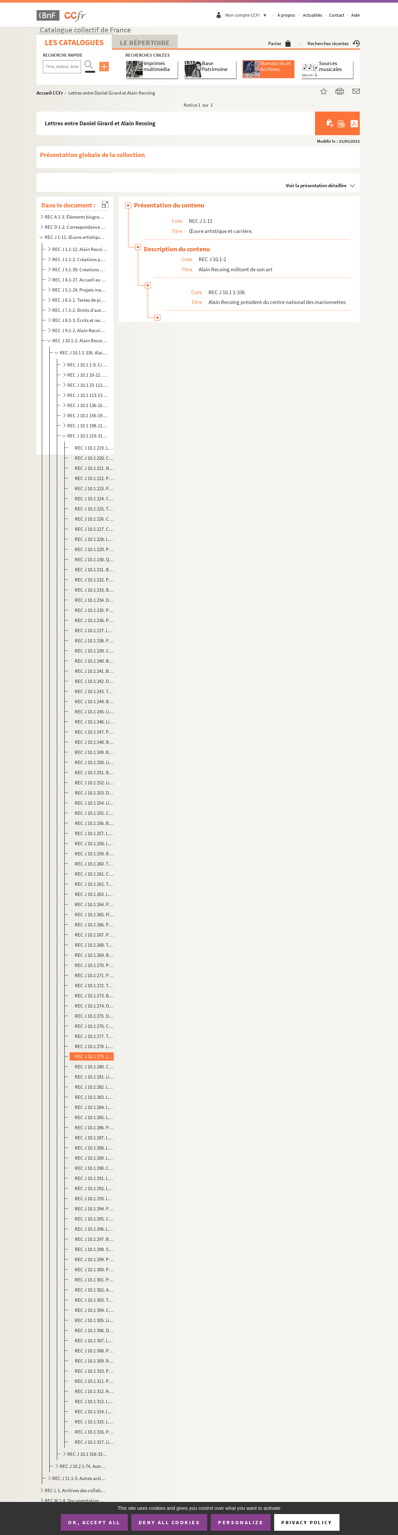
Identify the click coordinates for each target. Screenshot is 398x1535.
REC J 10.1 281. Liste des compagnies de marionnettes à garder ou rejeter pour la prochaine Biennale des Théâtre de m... (95, 1077)
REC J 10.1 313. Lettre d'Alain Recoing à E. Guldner (95, 1401)
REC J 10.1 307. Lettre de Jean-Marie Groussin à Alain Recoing (95, 1340)
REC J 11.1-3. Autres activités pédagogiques (79, 1478)
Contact (336, 15)
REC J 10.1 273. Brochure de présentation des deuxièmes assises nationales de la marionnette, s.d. (95, 995)
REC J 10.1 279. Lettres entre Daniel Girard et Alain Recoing (95, 1056)
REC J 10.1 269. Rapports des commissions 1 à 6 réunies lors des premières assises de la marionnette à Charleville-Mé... (95, 955)
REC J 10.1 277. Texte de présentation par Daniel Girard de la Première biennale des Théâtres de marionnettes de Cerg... (95, 1036)
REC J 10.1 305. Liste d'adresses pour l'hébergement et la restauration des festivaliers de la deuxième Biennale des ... (95, 1320)
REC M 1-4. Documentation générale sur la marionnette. (75, 1500)
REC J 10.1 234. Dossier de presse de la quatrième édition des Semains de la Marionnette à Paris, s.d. (95, 600)
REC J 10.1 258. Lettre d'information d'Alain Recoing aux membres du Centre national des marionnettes (95, 843)
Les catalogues (74, 42)
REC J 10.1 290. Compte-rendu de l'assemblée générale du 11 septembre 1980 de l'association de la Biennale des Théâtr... (95, 1168)
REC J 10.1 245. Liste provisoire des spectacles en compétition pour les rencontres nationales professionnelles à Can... (95, 711)
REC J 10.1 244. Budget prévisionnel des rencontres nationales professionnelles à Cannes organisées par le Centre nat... (95, 701)
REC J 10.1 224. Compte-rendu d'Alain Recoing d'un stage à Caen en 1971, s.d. (95, 498)
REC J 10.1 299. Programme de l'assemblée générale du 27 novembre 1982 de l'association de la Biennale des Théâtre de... (95, 1259)
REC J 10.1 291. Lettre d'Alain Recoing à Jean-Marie (95, 1178)
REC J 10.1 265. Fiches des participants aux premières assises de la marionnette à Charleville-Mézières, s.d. (95, 914)
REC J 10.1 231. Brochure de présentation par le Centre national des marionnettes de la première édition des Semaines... (95, 569)
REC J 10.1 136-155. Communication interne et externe (87, 405)
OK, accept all (94, 1522)
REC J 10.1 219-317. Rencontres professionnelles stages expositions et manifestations (87, 436)
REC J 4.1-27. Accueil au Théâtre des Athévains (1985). (79, 280)
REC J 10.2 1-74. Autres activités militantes (84, 1466)
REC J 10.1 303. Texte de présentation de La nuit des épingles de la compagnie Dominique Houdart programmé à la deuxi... (95, 1300)
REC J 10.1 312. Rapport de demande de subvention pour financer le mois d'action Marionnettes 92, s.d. (95, 1391)
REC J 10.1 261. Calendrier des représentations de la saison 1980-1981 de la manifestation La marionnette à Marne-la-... (95, 874)
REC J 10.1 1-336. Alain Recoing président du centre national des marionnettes (84, 352)
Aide (355, 15)
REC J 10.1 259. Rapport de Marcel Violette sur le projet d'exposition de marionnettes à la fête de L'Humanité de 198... (95, 853)
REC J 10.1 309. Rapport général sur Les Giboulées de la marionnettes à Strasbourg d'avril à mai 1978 (95, 1361)
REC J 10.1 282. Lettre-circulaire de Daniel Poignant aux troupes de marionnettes (95, 1087)
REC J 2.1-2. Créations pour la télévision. (79, 259)
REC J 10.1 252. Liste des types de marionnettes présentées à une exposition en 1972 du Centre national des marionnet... (95, 782)
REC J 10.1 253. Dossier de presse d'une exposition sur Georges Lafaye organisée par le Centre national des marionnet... (95, 793)
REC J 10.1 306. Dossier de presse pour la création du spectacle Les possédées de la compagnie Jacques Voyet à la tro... (95, 1330)
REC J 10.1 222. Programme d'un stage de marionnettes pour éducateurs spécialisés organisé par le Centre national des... (95, 478)
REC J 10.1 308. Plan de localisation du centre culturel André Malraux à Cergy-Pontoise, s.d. (95, 1351)
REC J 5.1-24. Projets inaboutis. (79, 290)
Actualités (312, 15)
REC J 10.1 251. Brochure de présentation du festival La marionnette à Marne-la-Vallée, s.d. (95, 772)
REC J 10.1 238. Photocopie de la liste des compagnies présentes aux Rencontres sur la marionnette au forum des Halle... (95, 640)
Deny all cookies (169, 1522)
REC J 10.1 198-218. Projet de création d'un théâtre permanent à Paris (87, 425)
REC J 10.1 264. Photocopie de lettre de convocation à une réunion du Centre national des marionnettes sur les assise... (95, 904)
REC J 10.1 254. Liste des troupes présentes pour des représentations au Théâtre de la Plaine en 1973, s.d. (95, 803)
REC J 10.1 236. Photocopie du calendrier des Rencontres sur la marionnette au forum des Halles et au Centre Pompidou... (95, 620)
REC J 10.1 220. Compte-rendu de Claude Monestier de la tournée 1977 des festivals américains (95, 458)
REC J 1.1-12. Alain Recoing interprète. (79, 249)
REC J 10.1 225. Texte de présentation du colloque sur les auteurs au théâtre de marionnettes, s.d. (95, 509)
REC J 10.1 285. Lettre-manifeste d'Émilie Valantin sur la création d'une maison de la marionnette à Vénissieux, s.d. (95, 1117)
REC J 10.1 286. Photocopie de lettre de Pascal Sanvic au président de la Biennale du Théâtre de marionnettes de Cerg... (95, 1127)
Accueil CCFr (50, 93)
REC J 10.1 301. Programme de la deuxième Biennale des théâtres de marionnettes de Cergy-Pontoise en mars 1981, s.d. (95, 1279)
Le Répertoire (145, 42)
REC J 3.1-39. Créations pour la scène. (79, 269)
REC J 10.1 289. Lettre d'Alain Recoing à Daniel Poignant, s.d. (95, 1158)
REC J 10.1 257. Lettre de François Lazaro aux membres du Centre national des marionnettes (95, 833)
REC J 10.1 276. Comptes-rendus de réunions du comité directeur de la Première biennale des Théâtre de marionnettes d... (95, 1026)
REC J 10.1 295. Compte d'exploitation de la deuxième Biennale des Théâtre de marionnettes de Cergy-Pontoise (95, 1219)
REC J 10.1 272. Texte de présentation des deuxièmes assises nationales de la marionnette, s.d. (95, 985)
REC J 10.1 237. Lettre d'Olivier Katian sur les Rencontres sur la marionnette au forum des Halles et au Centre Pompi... (95, 630)
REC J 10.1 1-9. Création (87, 365)
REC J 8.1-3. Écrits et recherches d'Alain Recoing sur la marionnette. (79, 320)
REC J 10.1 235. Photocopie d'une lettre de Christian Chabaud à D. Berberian (95, 610)
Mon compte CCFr (247, 15)
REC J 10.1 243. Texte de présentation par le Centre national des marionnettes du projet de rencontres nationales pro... (95, 691)
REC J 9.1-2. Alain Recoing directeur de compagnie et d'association (79, 330)
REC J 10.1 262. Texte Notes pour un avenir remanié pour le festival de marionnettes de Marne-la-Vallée (95, 884)
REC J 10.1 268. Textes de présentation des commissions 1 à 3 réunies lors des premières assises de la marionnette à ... (95, 945)
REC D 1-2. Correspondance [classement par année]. (75, 227)
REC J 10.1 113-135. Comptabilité (87, 395)
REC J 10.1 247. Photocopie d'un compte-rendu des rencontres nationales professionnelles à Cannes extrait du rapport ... (95, 732)
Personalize (240, 1522)
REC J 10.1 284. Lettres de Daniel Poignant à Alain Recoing (95, 1107)
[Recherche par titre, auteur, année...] (62, 66)
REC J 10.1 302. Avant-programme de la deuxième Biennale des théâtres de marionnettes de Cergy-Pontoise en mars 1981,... (95, 1290)
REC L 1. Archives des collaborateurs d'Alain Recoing (75, 1490)
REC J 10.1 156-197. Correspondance (87, 415)
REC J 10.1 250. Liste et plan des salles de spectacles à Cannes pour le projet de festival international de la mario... (95, 762)
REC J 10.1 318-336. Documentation (87, 1454)
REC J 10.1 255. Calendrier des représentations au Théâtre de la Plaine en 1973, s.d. (95, 813)
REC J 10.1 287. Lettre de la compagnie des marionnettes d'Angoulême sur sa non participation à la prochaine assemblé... (95, 1137)
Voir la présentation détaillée (316, 185)
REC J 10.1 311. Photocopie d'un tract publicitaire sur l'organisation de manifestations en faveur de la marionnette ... (95, 1381)
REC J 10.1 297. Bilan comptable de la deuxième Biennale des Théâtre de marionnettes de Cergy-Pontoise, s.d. (95, 1239)
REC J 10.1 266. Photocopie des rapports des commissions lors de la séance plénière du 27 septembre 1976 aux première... (95, 924)
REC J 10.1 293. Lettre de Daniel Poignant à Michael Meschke (95, 1198)
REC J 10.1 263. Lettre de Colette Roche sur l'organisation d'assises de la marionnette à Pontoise (95, 894)
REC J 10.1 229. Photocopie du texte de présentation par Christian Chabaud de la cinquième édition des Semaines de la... (95, 549)
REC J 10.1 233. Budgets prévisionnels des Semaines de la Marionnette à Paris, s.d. (95, 590)
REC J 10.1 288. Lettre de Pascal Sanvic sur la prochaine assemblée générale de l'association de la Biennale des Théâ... (95, 1148)
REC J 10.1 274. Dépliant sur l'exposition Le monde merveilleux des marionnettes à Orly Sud (95, 1006)
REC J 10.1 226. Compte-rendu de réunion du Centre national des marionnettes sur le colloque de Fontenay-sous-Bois (95, 519)
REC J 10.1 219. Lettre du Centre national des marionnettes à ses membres (95, 448)
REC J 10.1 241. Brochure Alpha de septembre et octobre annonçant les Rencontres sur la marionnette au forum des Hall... (95, 671)
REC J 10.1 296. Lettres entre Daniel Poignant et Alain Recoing (95, 1229)
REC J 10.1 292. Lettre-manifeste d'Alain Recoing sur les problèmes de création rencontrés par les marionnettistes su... (95, 1188)
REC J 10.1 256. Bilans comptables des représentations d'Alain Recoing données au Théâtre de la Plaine (95, 823)
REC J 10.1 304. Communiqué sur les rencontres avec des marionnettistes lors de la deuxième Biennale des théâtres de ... (95, 1310)
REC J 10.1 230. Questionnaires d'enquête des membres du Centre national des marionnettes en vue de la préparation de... (95, 559)
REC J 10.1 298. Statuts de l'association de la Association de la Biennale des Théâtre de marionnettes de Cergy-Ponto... (95, 1249)
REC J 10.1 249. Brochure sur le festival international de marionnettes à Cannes (95, 752)
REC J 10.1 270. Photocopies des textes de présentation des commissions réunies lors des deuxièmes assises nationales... (95, 965)
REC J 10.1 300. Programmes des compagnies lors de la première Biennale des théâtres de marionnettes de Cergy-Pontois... (95, 1269)
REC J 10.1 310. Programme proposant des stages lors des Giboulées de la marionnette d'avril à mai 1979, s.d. (95, 1371)
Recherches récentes (333, 43)
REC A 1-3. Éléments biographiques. (75, 217)
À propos (286, 15)
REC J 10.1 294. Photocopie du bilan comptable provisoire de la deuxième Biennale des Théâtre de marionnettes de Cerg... (95, 1208)
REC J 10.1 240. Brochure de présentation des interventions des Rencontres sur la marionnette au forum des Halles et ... (95, 661)
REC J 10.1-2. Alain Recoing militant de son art (79, 340)
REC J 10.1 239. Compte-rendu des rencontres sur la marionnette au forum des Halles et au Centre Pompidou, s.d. (95, 651)
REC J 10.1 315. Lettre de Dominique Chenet (95, 1422)
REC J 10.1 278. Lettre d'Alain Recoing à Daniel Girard (95, 1046)
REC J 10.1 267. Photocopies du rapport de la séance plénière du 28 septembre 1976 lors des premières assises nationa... (95, 935)
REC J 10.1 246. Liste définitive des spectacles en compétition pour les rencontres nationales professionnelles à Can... (95, 722)
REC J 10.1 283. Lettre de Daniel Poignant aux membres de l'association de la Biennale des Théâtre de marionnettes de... (95, 1097)
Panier (279, 43)
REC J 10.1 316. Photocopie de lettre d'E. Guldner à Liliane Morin (95, 1432)
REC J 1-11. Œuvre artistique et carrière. (75, 237)
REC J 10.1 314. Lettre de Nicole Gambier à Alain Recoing (95, 1411)
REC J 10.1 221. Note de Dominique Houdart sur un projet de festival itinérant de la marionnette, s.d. (95, 468)
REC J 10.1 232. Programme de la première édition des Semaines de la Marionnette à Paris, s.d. (95, 580)
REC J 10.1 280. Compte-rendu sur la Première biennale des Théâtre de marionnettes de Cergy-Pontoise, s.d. (95, 1066)
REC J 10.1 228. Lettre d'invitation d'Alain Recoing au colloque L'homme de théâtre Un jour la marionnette (95, 539)
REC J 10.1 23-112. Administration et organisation (87, 385)
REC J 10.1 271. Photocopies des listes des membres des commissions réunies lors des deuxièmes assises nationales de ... (95, 975)
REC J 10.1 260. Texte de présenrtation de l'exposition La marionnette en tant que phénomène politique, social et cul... (95, 864)
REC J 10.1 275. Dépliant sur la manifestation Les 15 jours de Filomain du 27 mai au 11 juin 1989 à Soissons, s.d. (95, 1016)
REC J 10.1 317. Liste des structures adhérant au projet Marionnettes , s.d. (95, 1442)
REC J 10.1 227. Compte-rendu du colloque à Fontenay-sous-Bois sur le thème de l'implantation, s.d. (95, 529)
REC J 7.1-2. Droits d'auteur (79, 310)
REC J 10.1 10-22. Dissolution (87, 375)
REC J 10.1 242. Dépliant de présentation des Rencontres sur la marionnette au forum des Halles (95, 681)
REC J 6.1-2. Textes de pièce (79, 300)
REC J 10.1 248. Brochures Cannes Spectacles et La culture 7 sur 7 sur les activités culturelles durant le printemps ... (95, 742)
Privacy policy (306, 1522)
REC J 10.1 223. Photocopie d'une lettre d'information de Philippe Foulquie (95, 488)
